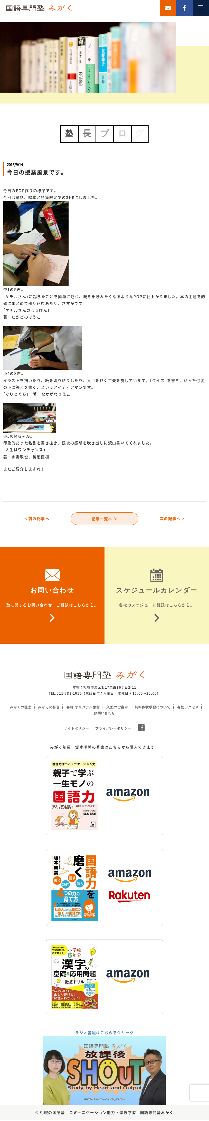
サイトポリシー (76, 729)
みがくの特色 (49, 708)
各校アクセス (188, 708)
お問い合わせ (104, 714)
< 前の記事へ (36, 519)
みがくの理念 (21, 708)
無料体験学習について (153, 708)
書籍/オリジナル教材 (83, 708)
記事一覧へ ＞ (104, 519)
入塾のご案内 (117, 708)
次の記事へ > (172, 519)
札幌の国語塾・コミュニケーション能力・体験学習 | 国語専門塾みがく (107, 1113)
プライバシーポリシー (113, 729)
